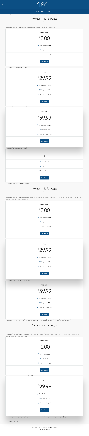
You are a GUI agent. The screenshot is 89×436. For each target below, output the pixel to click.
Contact (48, 11)
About (43, 11)
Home (38, 11)
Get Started (44, 61)
